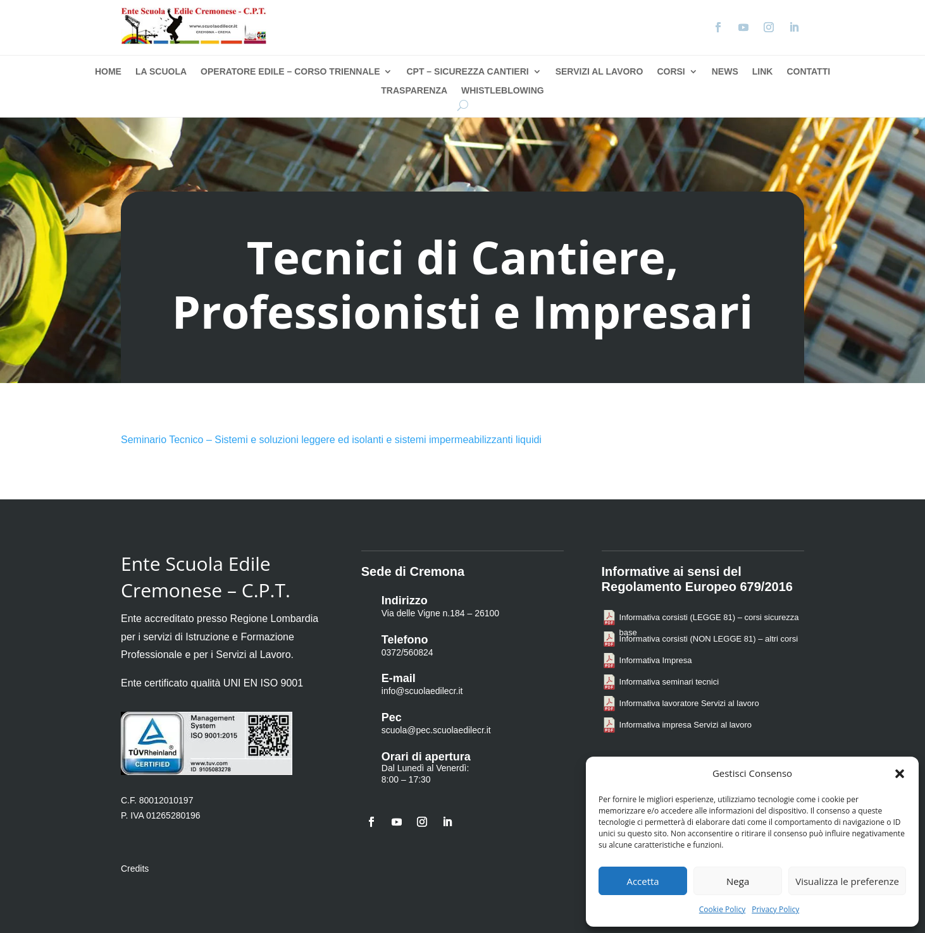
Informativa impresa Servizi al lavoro (685, 724)
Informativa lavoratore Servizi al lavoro (689, 703)
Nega (737, 881)
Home (108, 71)
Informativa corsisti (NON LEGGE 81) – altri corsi (708, 638)
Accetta (642, 881)
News (725, 71)
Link (762, 71)
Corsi (671, 71)
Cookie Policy (722, 909)
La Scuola (161, 71)
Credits (135, 868)
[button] (899, 773)
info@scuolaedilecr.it (422, 691)
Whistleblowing (502, 90)
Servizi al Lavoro (599, 71)
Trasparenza (414, 90)
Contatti (808, 71)
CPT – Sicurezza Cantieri (467, 71)
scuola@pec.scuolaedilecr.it (436, 730)
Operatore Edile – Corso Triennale (290, 71)
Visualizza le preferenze (847, 881)
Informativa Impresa (655, 660)
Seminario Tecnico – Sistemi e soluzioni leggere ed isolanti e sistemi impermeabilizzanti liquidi (331, 439)
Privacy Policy (775, 909)
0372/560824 (407, 652)
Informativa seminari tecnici (669, 681)
